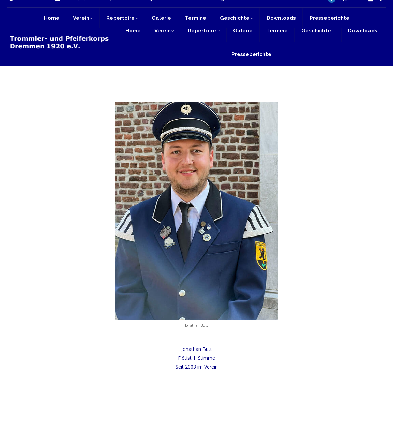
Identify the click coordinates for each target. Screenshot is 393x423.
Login (377, 9)
